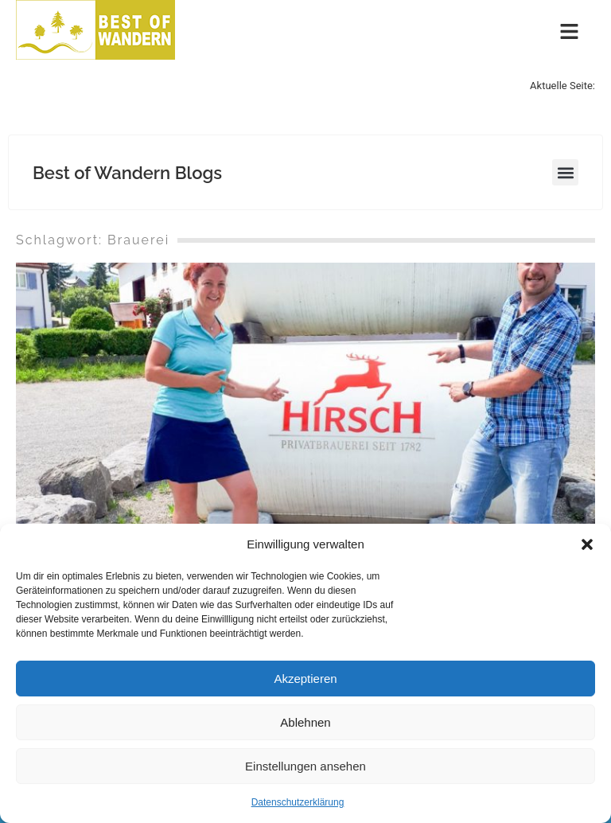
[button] (587, 544)
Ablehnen (305, 722)
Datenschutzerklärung (297, 802)
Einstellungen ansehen (305, 766)
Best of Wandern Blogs (127, 172)
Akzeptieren (305, 678)
